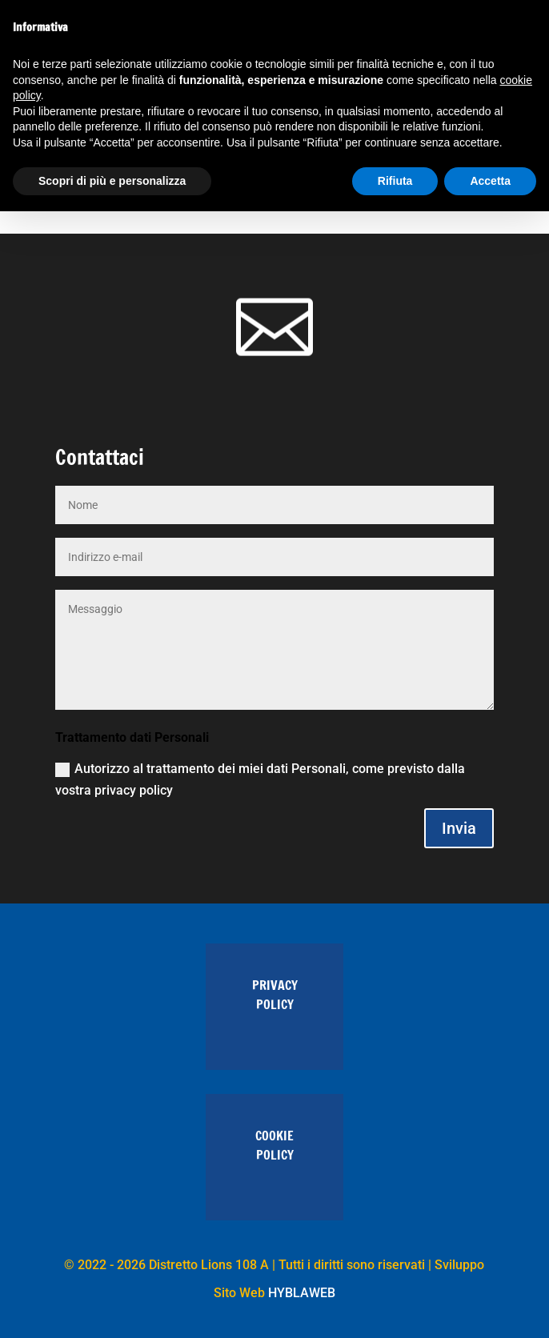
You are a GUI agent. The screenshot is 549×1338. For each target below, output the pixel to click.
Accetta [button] (490, 180)
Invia (459, 828)
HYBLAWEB (301, 1292)
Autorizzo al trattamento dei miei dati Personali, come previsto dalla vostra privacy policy (260, 779)
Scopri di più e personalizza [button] (112, 180)
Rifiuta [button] (395, 180)
